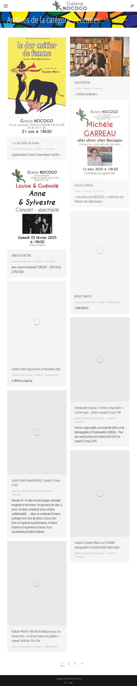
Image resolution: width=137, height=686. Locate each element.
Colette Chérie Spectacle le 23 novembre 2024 (36, 369)
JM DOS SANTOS (83, 296)
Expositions (79, 418)
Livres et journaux (24, 261)
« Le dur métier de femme (25, 143)
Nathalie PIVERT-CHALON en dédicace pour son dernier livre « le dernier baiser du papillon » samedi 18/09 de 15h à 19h (36, 636)
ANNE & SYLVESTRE (21, 255)
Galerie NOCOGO (19, 148)
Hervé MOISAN (82, 82)
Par (38, 148)
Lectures (29, 148)
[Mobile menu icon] (6, 6)
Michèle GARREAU (84, 185)
